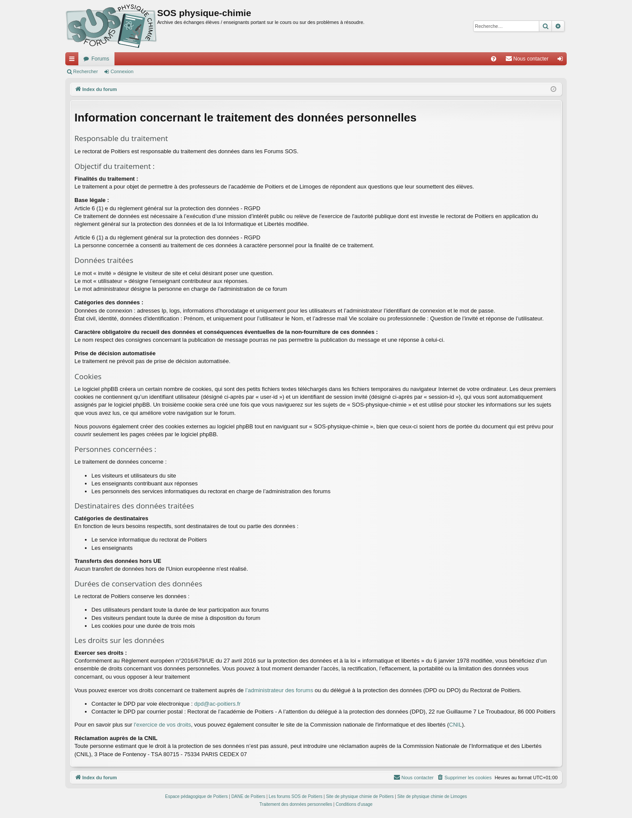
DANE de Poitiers (248, 796)
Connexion (122, 71)
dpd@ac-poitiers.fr (217, 703)
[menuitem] (493, 58)
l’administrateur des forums (279, 690)
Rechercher (85, 71)
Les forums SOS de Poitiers (295, 796)
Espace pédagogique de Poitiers (196, 796)
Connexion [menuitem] (562, 60)
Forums (100, 59)
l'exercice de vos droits (162, 724)
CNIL (455, 724)
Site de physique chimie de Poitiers (360, 796)
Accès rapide (73, 60)
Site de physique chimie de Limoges (432, 796)
